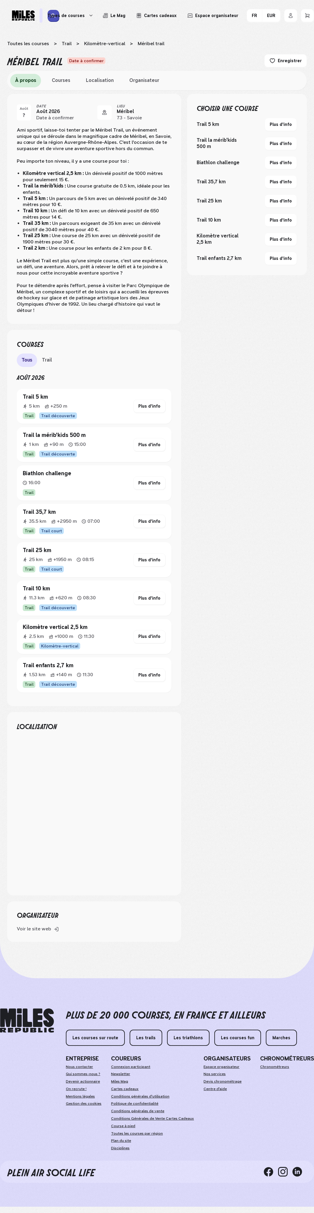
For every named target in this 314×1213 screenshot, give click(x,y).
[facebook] (271, 1171)
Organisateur (144, 80)
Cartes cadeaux (125, 1089)
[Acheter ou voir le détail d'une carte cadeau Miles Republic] (156, 15)
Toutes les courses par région (137, 1133)
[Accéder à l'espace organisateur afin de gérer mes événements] (213, 15)
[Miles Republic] (23, 15)
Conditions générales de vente (137, 1111)
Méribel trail (151, 43)
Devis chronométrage (223, 1081)
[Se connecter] (290, 15)
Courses (61, 80)
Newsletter (120, 1074)
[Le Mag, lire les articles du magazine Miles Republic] (114, 15)
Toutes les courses (28, 43)
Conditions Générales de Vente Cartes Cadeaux (152, 1118)
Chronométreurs (274, 1067)
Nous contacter (79, 1067)
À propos (25, 80)
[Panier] (307, 15)
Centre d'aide (215, 1089)
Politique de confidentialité (134, 1103)
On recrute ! (76, 1089)
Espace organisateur (221, 1067)
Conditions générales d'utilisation (140, 1096)
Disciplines (120, 1148)
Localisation (100, 80)
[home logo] (27, 1020)
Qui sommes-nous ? (83, 1074)
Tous (27, 360)
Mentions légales (80, 1096)
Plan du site (121, 1141)
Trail (67, 43)
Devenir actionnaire (83, 1081)
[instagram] (285, 1171)
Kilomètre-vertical (104, 43)
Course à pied (123, 1126)
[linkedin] (299, 1171)
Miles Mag (119, 1081)
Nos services (215, 1074)
